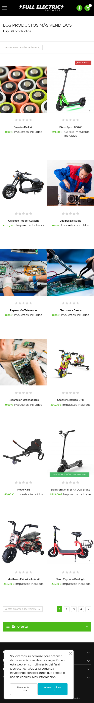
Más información (44, 677)
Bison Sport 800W (70, 127)
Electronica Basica (70, 310)
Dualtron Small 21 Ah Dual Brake (70, 490)
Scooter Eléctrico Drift (70, 400)
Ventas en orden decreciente (23, 47)
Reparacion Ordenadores (24, 400)
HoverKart (23, 490)
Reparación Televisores (23, 310)
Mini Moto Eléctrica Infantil (23, 579)
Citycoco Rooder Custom (23, 221)
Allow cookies (52, 687)
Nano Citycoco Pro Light (70, 579)
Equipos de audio (70, 221)
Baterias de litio (23, 127)
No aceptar (23, 687)
